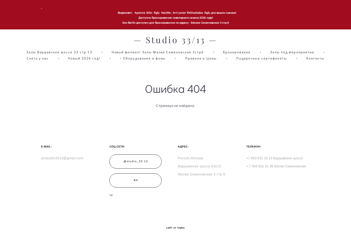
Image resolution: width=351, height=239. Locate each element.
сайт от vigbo (175, 228)
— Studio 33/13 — (175, 40)
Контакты (315, 58)
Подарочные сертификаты (261, 58)
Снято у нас (38, 58)
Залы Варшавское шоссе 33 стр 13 (59, 52)
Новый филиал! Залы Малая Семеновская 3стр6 (158, 52)
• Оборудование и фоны (142, 58)
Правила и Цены (200, 58)
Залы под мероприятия (292, 52)
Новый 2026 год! (84, 58)
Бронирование (236, 52)
